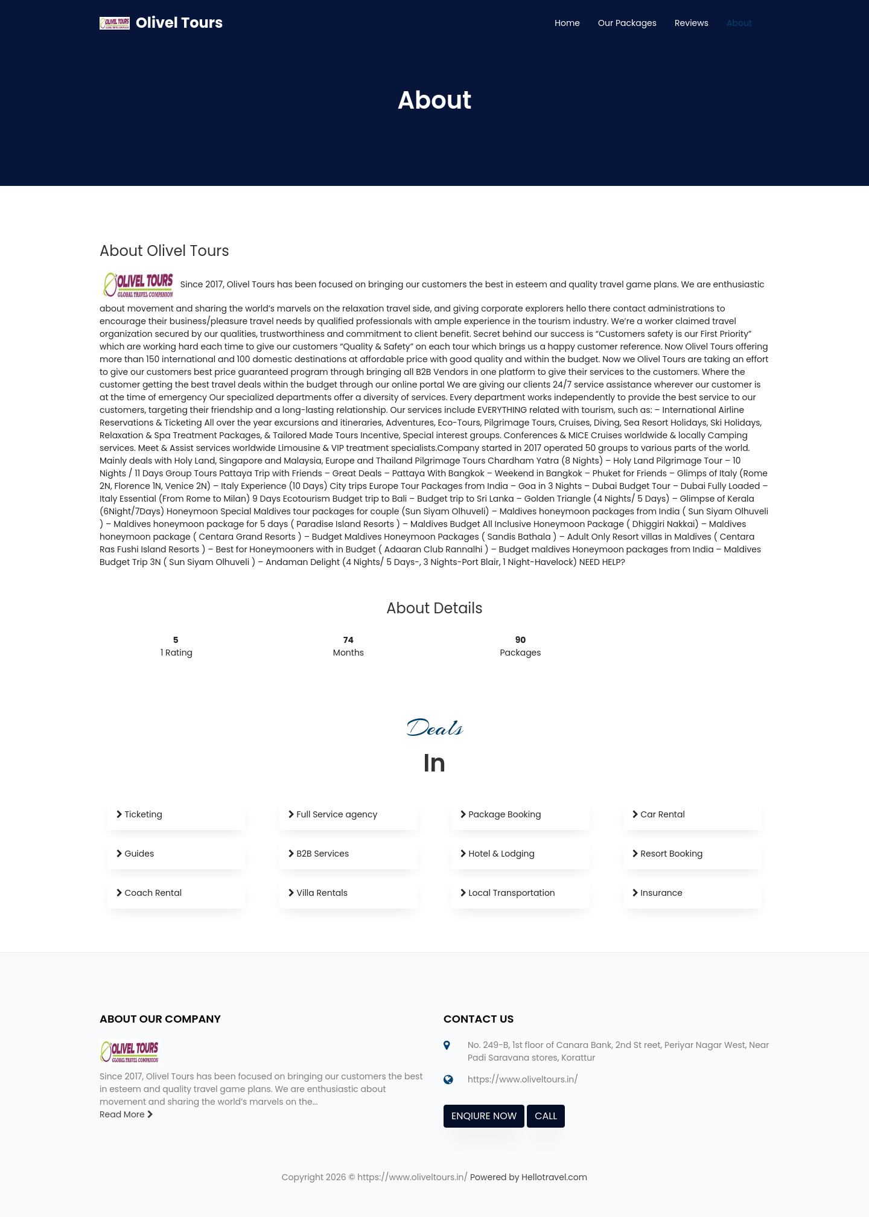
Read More (126, 1114)
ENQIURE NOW (484, 1116)
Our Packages (627, 23)
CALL (546, 1116)
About (739, 23)
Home (567, 23)
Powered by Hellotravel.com (528, 1177)
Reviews (691, 23)
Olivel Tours (179, 23)
